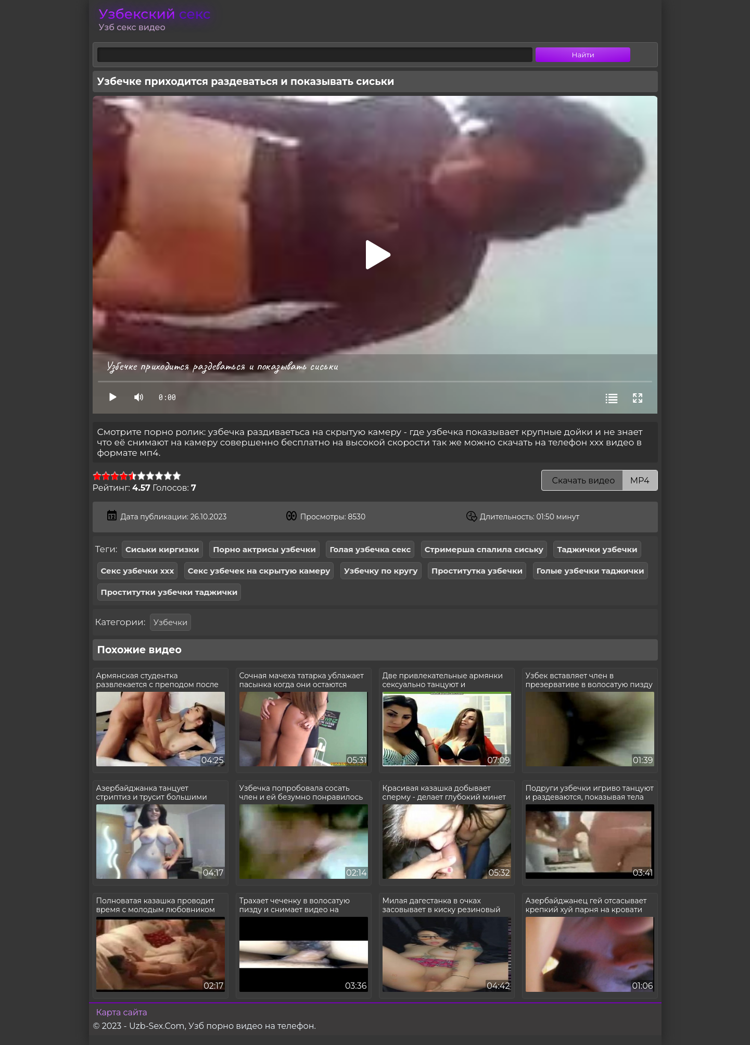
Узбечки (170, 622)
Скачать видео (599, 481)
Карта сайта (121, 1012)
